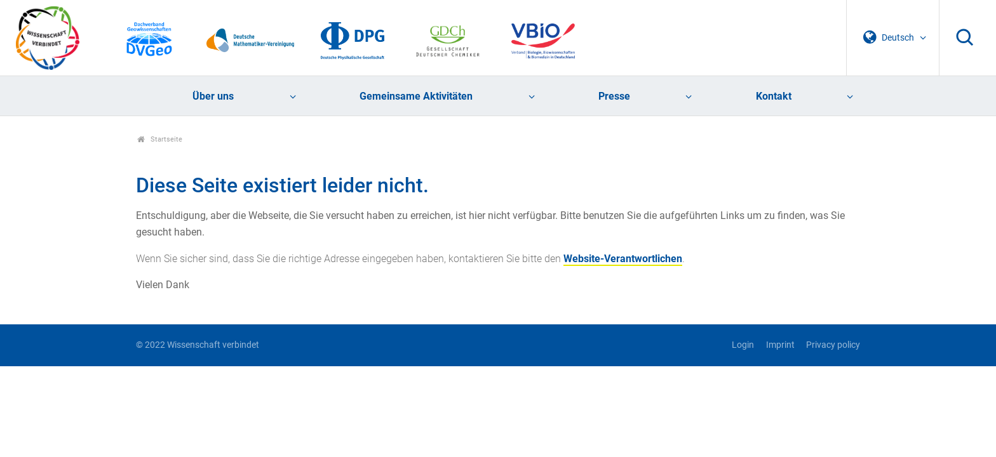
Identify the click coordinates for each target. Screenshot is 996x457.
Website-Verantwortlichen (622, 259)
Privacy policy (833, 345)
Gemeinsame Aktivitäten (416, 96)
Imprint (780, 345)
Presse (614, 96)
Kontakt (773, 96)
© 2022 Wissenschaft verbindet (197, 345)
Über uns (213, 96)
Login (743, 345)
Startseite (159, 139)
